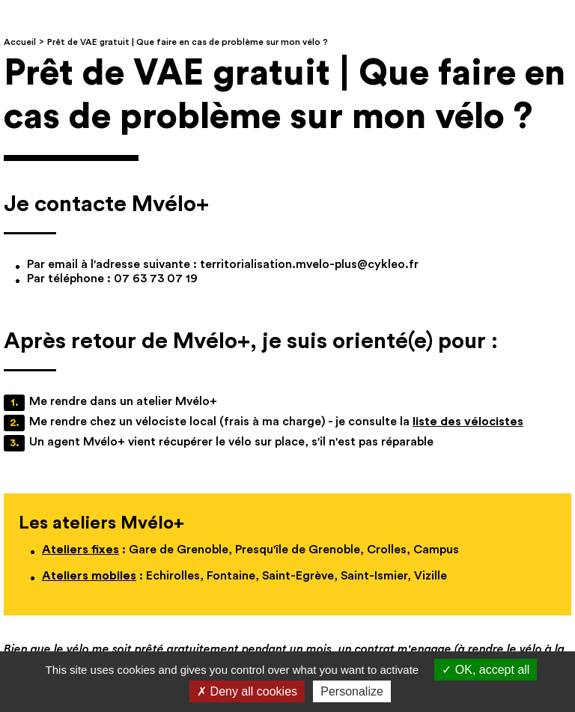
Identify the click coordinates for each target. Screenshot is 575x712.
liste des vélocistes (468, 421)
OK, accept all (485, 669)
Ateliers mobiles (89, 576)
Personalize (351, 691)
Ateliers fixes (80, 550)
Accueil (20, 41)
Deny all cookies (247, 691)
